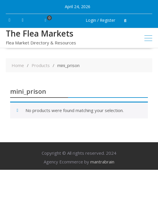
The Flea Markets (39, 33)
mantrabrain (102, 162)
